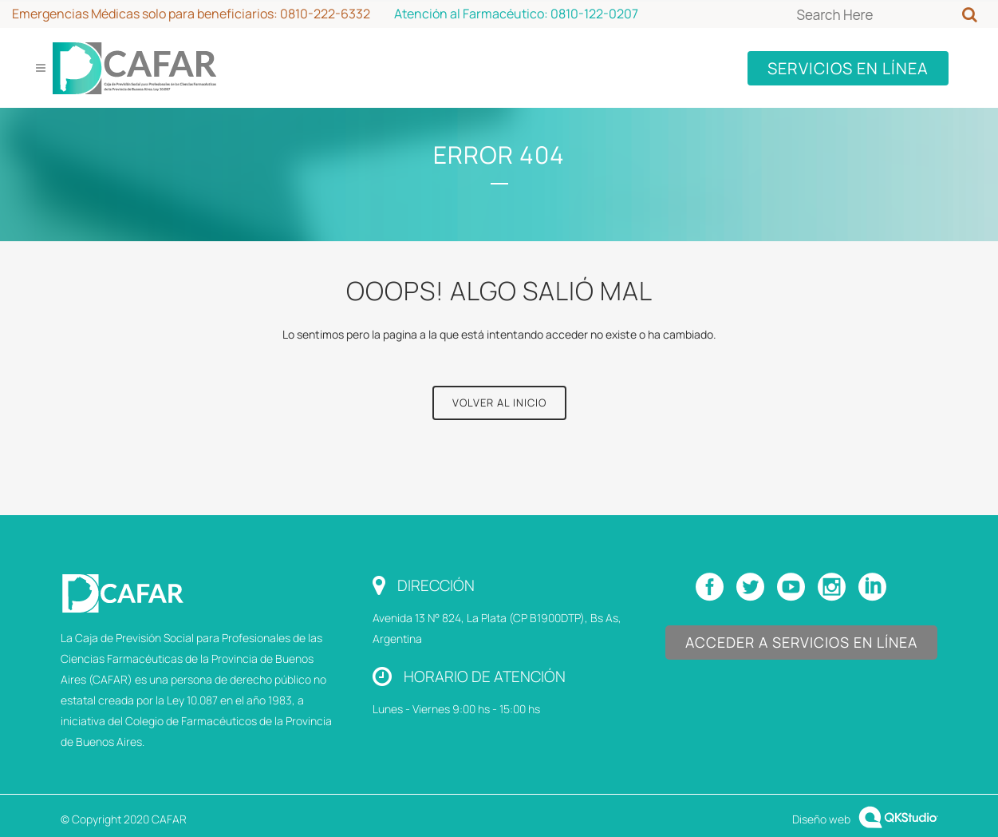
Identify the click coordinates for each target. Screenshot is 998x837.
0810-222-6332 (325, 13)
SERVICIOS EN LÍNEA (848, 68)
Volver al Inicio (499, 402)
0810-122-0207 (594, 13)
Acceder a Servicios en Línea (801, 642)
